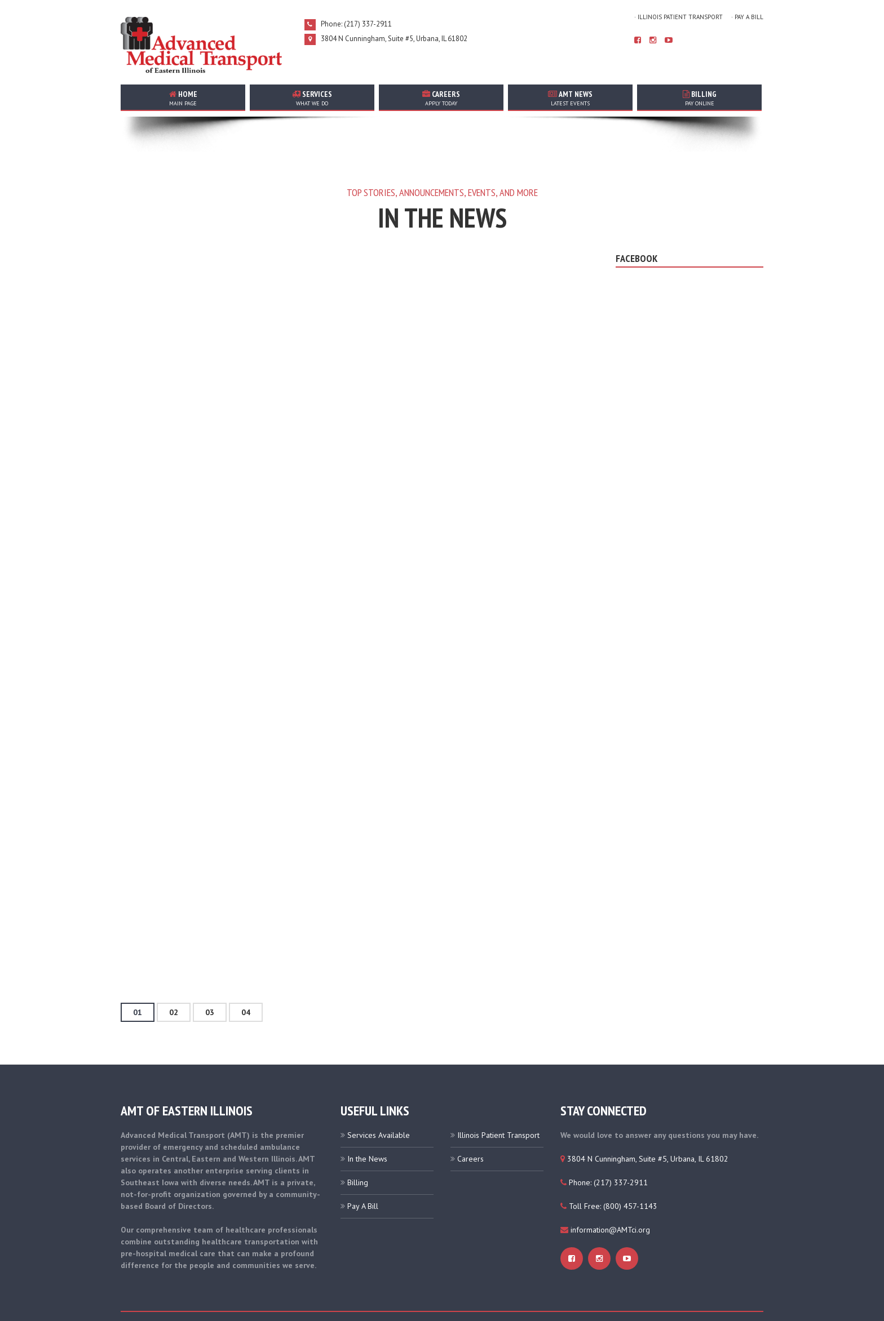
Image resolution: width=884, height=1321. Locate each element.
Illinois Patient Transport (498, 1105)
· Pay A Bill (747, 17)
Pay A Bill (362, 1176)
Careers (470, 1128)
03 (209, 982)
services (312, 98)
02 (173, 982)
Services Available (378, 1105)
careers (441, 98)
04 (245, 982)
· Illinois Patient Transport (678, 17)
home (183, 98)
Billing (699, 98)
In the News (367, 1128)
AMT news (570, 98)
